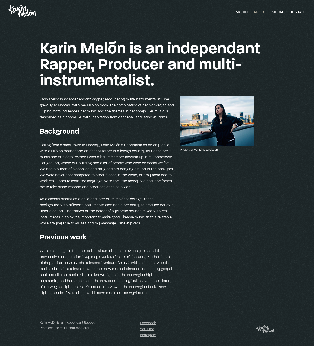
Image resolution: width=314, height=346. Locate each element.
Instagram (148, 335)
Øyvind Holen (140, 293)
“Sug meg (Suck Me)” (100, 257)
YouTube (147, 329)
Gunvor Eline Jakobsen (203, 149)
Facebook (148, 323)
